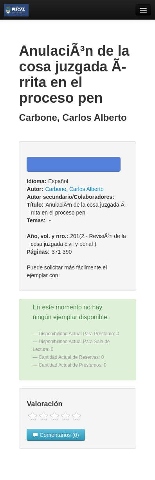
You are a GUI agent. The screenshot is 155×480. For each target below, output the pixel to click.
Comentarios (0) (55, 435)
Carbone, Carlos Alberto (74, 189)
